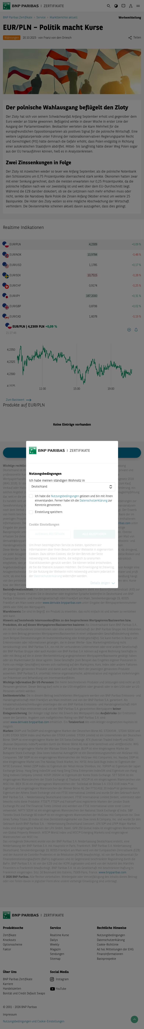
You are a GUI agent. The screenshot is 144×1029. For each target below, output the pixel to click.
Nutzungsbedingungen (65, 496)
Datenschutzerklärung (93, 500)
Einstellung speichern (48, 512)
